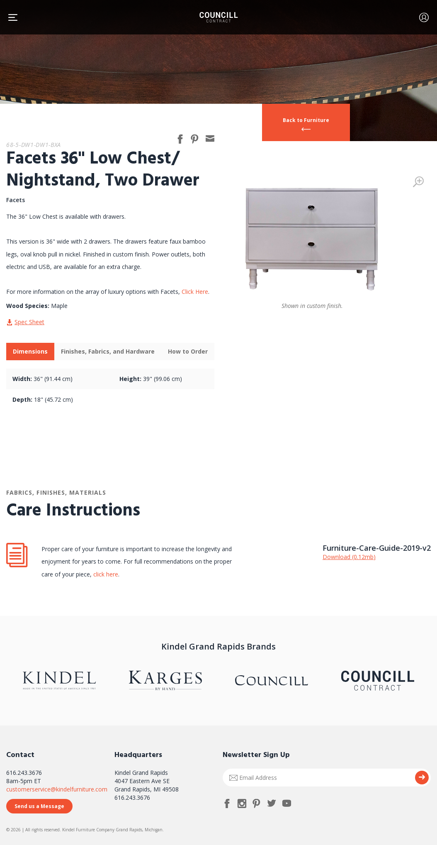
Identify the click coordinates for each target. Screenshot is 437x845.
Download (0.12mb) (349, 557)
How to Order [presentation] (188, 351)
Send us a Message (39, 806)
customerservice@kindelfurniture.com (56, 789)
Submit (422, 777)
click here (105, 574)
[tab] (30, 351)
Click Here (195, 292)
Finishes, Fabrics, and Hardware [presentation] (108, 351)
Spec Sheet (29, 322)
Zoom (418, 181)
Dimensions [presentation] (30, 351)
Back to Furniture (306, 120)
